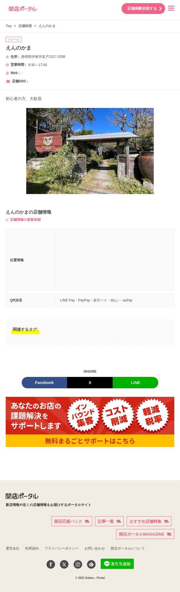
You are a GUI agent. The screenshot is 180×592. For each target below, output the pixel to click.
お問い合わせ (94, 548)
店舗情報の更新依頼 (23, 220)
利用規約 (32, 548)
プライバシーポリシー (62, 548)
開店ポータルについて (128, 548)
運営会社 (12, 548)
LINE (135, 382)
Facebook (44, 382)
